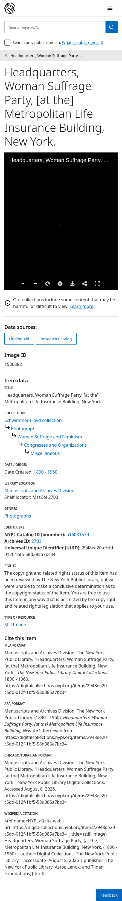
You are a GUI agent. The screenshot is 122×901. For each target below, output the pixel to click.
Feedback (109, 895)
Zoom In (23, 284)
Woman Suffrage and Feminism (50, 437)
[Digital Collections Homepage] (9, 8)
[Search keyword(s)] (55, 27)
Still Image (15, 625)
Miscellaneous (45, 453)
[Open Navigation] (110, 8)
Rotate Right (48, 284)
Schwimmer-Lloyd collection (33, 420)
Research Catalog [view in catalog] (56, 338)
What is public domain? (83, 42)
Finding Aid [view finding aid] (19, 338)
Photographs (24, 429)
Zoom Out (35, 284)
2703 (36, 541)
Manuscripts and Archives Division (39, 491)
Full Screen (97, 283)
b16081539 (77, 535)
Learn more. (81, 306)
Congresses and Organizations (55, 445)
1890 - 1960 (45, 472)
